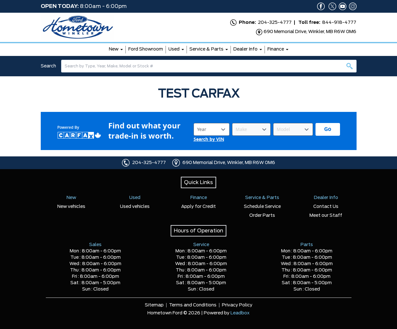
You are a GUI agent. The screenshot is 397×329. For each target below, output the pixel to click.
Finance (275, 49)
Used (174, 49)
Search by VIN (209, 139)
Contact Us (325, 206)
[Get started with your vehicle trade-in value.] (327, 129)
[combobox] (209, 66)
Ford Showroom (145, 49)
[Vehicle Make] (251, 129)
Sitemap (154, 305)
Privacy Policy (237, 305)
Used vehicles (135, 206)
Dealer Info (245, 49)
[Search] (209, 66)
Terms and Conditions (192, 305)
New (113, 49)
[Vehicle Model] (293, 129)
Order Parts (262, 215)
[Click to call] (126, 163)
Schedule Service (262, 206)
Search (48, 66)
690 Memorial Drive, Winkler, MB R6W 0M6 (228, 163)
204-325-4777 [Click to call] (149, 163)
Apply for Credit (198, 206)
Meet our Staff (325, 215)
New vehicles (71, 206)
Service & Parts (206, 49)
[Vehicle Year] (212, 129)
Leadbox (240, 313)
